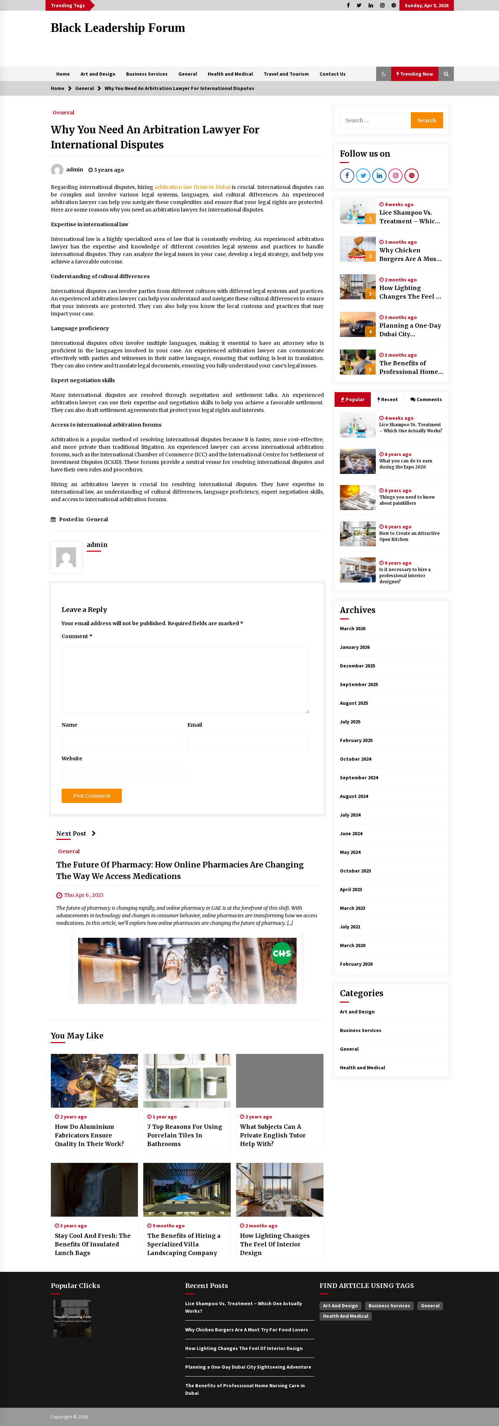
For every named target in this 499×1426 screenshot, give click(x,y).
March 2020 (352, 945)
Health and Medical (230, 74)
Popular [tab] (353, 399)
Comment (77, 636)
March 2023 (352, 908)
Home (63, 74)
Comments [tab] (426, 399)
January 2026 (355, 647)
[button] (383, 74)
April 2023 (351, 889)
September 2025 (359, 684)
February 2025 (356, 740)
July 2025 (350, 721)
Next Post (76, 833)
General (187, 74)
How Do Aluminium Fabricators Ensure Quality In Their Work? (89, 1135)
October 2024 (355, 759)
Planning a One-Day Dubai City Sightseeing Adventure (410, 330)
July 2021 (350, 926)
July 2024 (350, 815)
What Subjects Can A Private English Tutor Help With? (273, 1135)
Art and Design (98, 74)
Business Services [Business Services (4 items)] (389, 1305)
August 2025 (354, 703)
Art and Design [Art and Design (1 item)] (340, 1305)
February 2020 (356, 964)
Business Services (147, 74)
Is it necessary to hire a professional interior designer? (405, 575)
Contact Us (333, 74)
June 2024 (351, 833)
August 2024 (354, 796)
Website (72, 758)
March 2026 (352, 628)
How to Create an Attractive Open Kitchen (409, 536)
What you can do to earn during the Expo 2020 (405, 464)
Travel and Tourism (286, 74)
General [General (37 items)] (430, 1305)
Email (194, 725)
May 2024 (350, 852)
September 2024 (359, 777)
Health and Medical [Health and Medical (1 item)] (345, 1316)
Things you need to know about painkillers (407, 500)
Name (69, 725)
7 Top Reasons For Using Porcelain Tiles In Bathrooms (184, 1135)
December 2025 (357, 665)
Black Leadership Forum (118, 28)
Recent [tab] (388, 399)
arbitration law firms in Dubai (192, 187)
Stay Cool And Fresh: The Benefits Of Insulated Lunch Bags (93, 1244)
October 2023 (355, 871)
